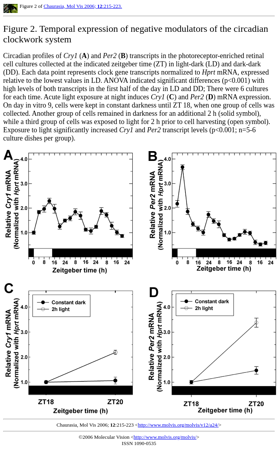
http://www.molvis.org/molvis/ (165, 437)
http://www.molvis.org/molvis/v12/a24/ (178, 425)
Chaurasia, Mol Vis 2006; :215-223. (83, 6)
